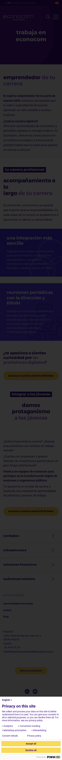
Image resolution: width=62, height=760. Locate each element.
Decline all (31, 750)
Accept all (31, 743)
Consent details (10, 735)
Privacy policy (34, 735)
